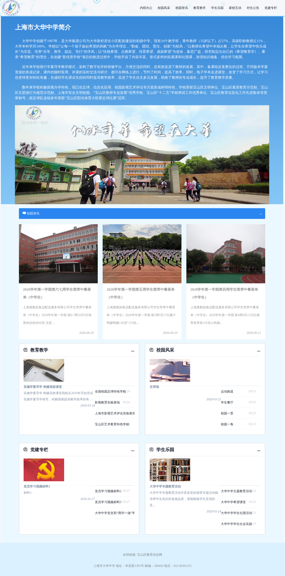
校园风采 (164, 8)
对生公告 (253, 8)
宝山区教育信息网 (149, 554)
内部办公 (146, 8)
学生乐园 (217, 8)
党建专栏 (271, 8)
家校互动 (235, 8)
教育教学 (199, 8)
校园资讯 (181, 8)
